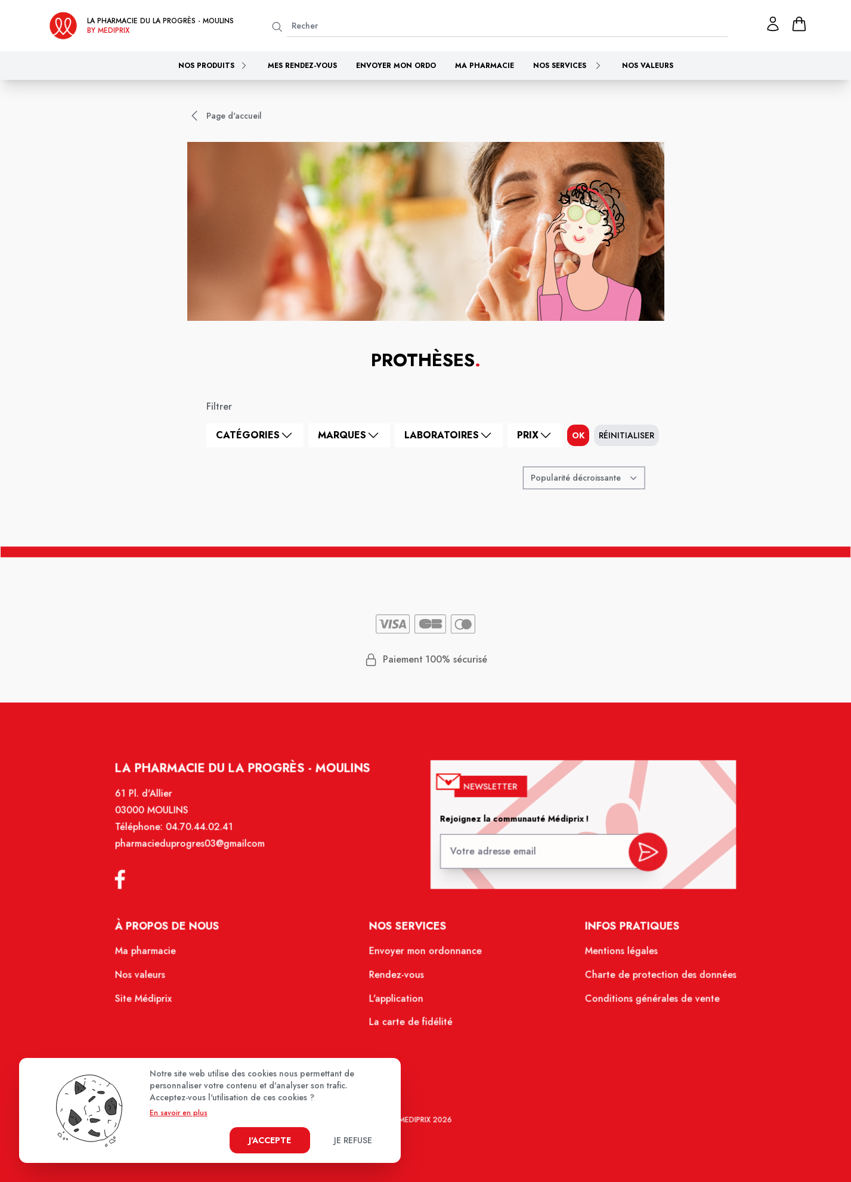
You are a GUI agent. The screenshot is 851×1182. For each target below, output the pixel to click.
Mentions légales (615, 956)
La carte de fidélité (411, 1025)
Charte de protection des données (653, 979)
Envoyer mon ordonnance (425, 956)
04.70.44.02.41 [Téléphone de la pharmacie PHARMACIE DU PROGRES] (206, 836)
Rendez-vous (397, 979)
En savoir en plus (179, 1113)
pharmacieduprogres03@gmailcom (197, 852)
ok (578, 435)
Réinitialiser (626, 435)
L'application (397, 1001)
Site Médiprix (152, 1001)
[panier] (799, 24)
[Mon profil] (773, 24)
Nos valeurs (647, 65)
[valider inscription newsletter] (640, 857)
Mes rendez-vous (302, 65)
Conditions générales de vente (645, 1001)
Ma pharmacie (484, 65)
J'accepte (270, 1140)
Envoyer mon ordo (396, 65)
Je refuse (353, 1140)
